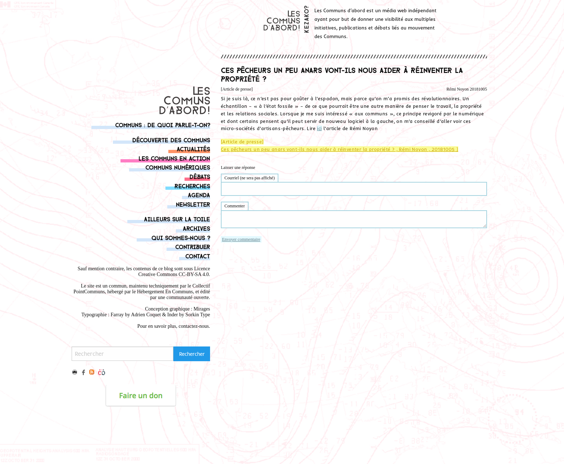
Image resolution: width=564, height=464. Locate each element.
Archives (196, 228)
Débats (200, 176)
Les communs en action (174, 158)
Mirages (202, 309)
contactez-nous (194, 326)
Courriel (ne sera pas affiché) (249, 177)
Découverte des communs (171, 140)
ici (319, 128)
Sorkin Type (198, 314)
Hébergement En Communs (165, 291)
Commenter (234, 205)
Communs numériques (177, 167)
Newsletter (193, 204)
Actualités (193, 149)
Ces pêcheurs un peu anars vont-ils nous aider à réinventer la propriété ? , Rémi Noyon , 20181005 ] (339, 149)
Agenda (199, 195)
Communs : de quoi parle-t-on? (162, 124)
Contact (197, 256)
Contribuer (192, 246)
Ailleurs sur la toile (177, 219)
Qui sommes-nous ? (180, 237)
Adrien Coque (145, 314)
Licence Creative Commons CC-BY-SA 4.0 (174, 271)
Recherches (192, 186)
